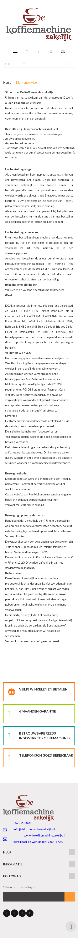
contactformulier (31, 113)
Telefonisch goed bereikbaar (46, 755)
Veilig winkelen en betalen (43, 689)
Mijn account (55, 221)
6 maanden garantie (37, 711)
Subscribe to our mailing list (19, 887)
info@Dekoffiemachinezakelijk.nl (25, 263)
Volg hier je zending (42, 206)
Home (7, 82)
